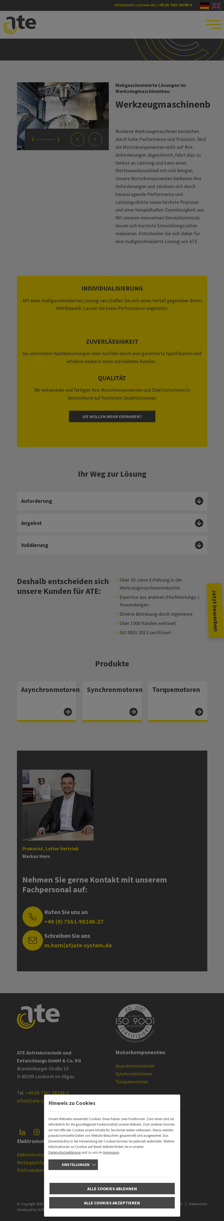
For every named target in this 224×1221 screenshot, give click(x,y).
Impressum (111, 1152)
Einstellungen (75, 1164)
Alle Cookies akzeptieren (112, 1202)
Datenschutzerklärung (64, 1152)
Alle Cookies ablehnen (112, 1188)
